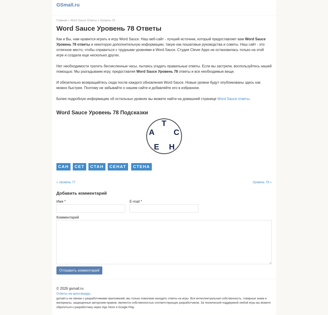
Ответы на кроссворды (73, 293)
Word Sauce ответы (233, 99)
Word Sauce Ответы (84, 20)
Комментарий (67, 217)
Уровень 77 (67, 182)
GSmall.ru (68, 5)
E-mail (136, 201)
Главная (61, 20)
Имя (61, 201)
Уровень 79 (261, 182)
